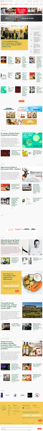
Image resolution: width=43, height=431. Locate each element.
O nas (37, 4)
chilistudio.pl (40, 424)
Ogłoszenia (26, 4)
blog (31, 4)
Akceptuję (39, 428)
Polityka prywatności (25, 424)
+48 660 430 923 (16, 411)
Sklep (34, 4)
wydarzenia (16, 4)
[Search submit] (23, 1)
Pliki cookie (32, 424)
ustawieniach (29, 429)
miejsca (21, 4)
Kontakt (41, 4)
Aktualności (11, 4)
